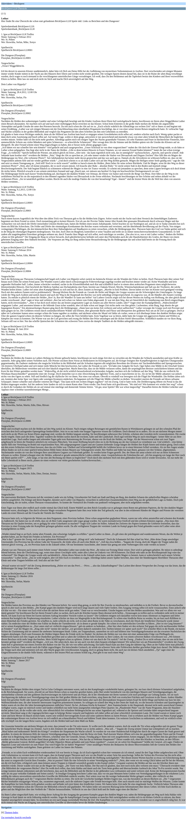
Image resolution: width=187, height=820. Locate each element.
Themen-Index (11, 812)
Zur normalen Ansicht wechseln (16, 817)
